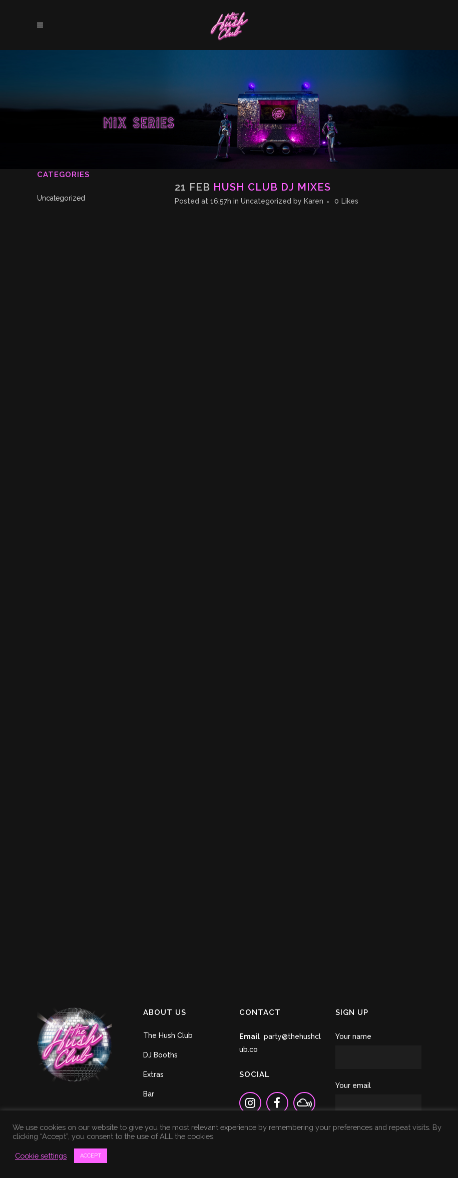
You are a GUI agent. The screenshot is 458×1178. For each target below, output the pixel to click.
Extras (153, 1074)
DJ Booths (160, 1055)
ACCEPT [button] (90, 1155)
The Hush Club (168, 1035)
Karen (313, 201)
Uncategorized (61, 198)
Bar (148, 1094)
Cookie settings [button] (41, 1155)
